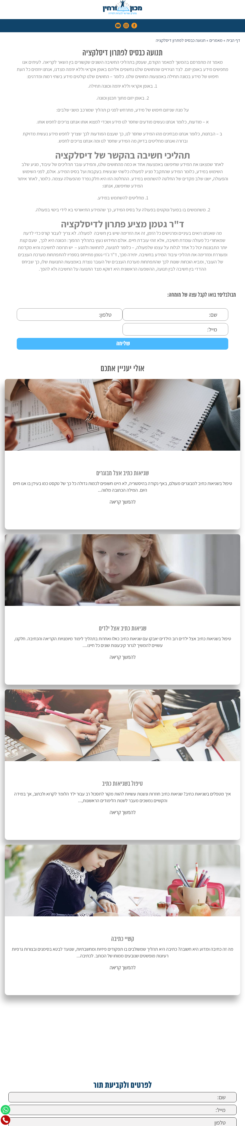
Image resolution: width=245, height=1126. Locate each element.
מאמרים (216, 40)
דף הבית (233, 40)
